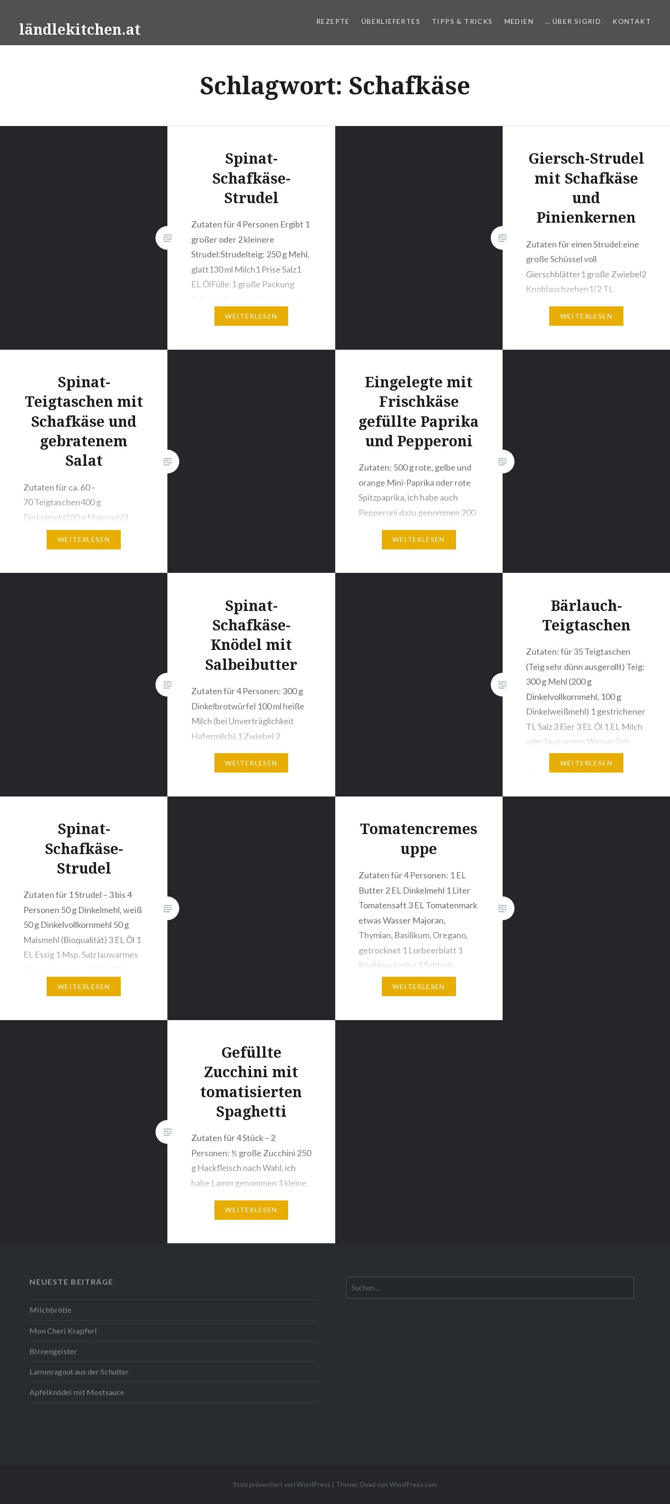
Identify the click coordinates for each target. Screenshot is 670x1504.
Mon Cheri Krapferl (63, 1330)
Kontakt (631, 21)
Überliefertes (390, 21)
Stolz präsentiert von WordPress (281, 1484)
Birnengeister (53, 1351)
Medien (519, 21)
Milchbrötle (50, 1309)
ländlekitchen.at (80, 29)
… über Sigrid (573, 21)
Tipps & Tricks (462, 21)
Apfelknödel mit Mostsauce (76, 1391)
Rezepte (333, 21)
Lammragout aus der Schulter (79, 1371)
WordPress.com (413, 1484)
